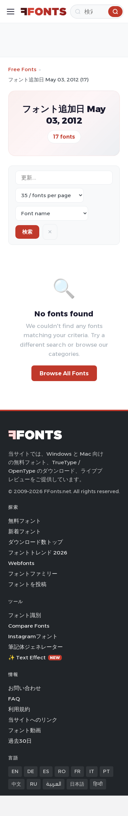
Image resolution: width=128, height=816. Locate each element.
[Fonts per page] (49, 195)
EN (15, 771)
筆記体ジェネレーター (35, 647)
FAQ (14, 698)
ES (46, 771)
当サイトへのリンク (32, 720)
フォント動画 (24, 730)
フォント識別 (24, 615)
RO (62, 771)
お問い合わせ (24, 688)
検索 (27, 232)
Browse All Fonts (64, 373)
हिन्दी (98, 784)
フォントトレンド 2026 (37, 552)
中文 (16, 784)
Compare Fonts (28, 626)
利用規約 (19, 709)
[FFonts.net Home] (43, 11)
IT (91, 771)
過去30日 (20, 741)
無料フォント (24, 521)
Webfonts (21, 563)
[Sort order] (51, 213)
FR (77, 771)
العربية (53, 784)
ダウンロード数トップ (35, 542)
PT (106, 771)
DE (30, 771)
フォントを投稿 (27, 584)
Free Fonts (22, 69)
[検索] (97, 11)
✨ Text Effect (35, 657)
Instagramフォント (33, 636)
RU (33, 784)
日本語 (77, 784)
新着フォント (24, 531)
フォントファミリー (32, 573)
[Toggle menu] (10, 11)
